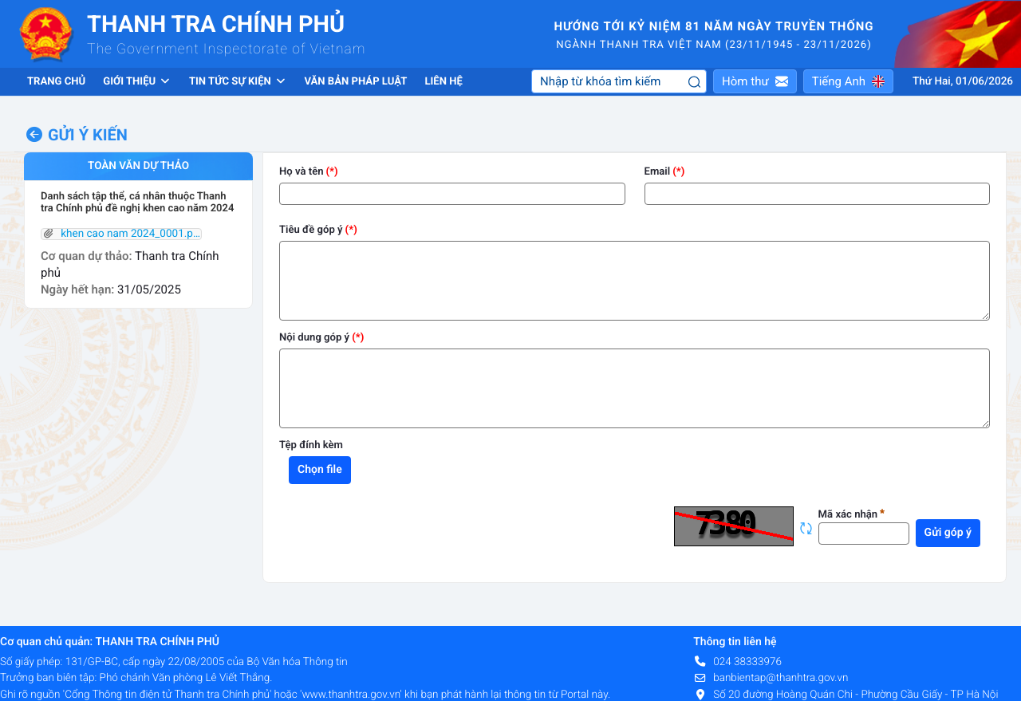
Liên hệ (443, 82)
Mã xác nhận (851, 515)
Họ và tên (301, 172)
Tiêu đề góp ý (311, 230)
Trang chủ (56, 82)
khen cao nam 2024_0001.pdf (121, 234)
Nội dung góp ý (314, 338)
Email (658, 172)
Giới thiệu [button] (137, 82)
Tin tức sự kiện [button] (238, 82)
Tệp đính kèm (311, 445)
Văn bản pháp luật (355, 82)
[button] (755, 81)
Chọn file (320, 469)
